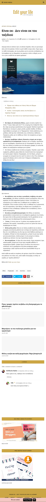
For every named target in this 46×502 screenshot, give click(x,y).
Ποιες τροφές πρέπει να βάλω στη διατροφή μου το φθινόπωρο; (22, 305)
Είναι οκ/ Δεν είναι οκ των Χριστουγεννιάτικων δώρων (23, 116)
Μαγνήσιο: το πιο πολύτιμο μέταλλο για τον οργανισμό (19, 329)
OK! (34, 499)
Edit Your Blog (21, 494)
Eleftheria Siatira (11, 371)
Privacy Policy (36, 497)
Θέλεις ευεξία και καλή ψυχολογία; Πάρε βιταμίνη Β (22, 353)
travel (28, 270)
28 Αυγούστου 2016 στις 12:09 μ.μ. (26, 370)
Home (6, 497)
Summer (22, 270)
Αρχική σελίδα (6, 26)
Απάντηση (9, 377)
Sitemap (27, 497)
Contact (19, 497)
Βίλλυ (14, 26)
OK (17, 270)
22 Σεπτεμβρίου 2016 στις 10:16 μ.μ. (24, 383)
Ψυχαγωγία (11, 270)
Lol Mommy (33, 494)
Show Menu (8, 2)
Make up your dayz (14, 262)
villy (12, 383)
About (13, 497)
